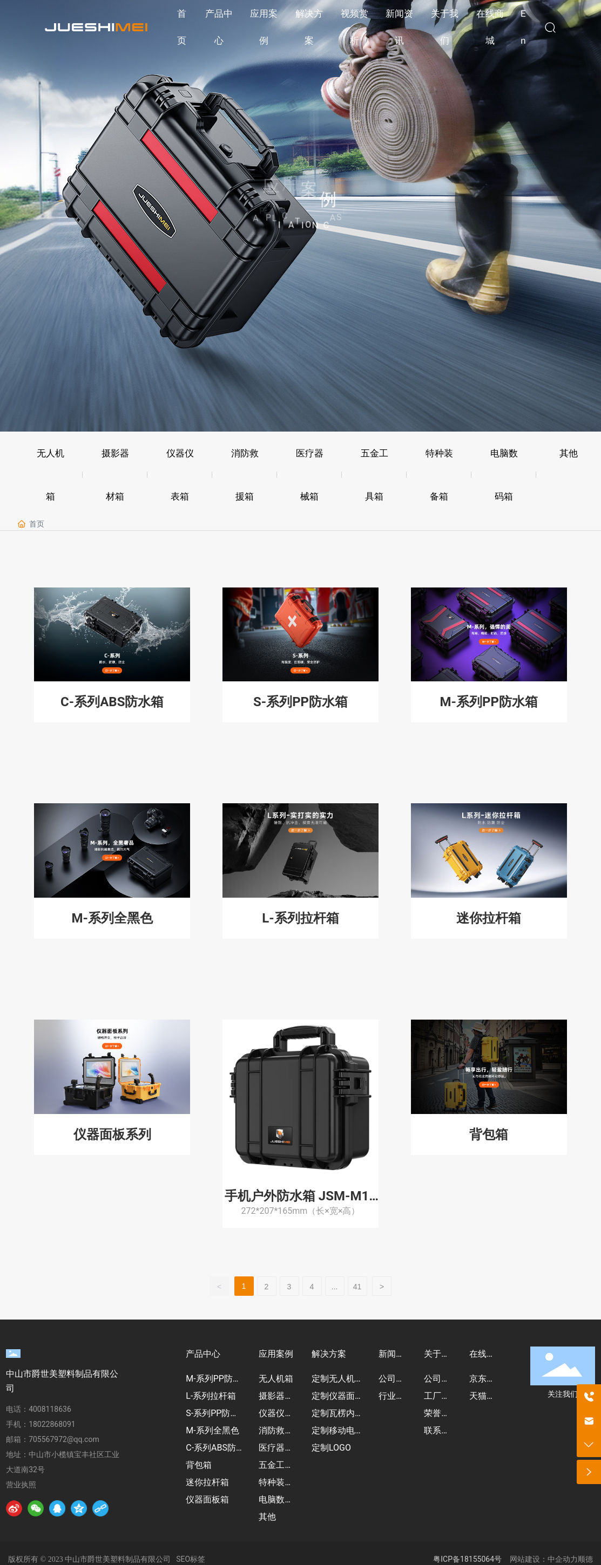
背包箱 (488, 1134)
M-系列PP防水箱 (489, 701)
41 (357, 1286)
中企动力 (563, 1559)
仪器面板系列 (112, 1134)
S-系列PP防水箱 (300, 701)
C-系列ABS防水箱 (112, 701)
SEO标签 (190, 1559)
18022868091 (52, 1424)
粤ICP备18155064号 (467, 1559)
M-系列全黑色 (112, 918)
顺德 (585, 1559)
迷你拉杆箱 (488, 918)
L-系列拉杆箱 (300, 918)
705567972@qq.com (64, 1439)
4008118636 (50, 1409)
